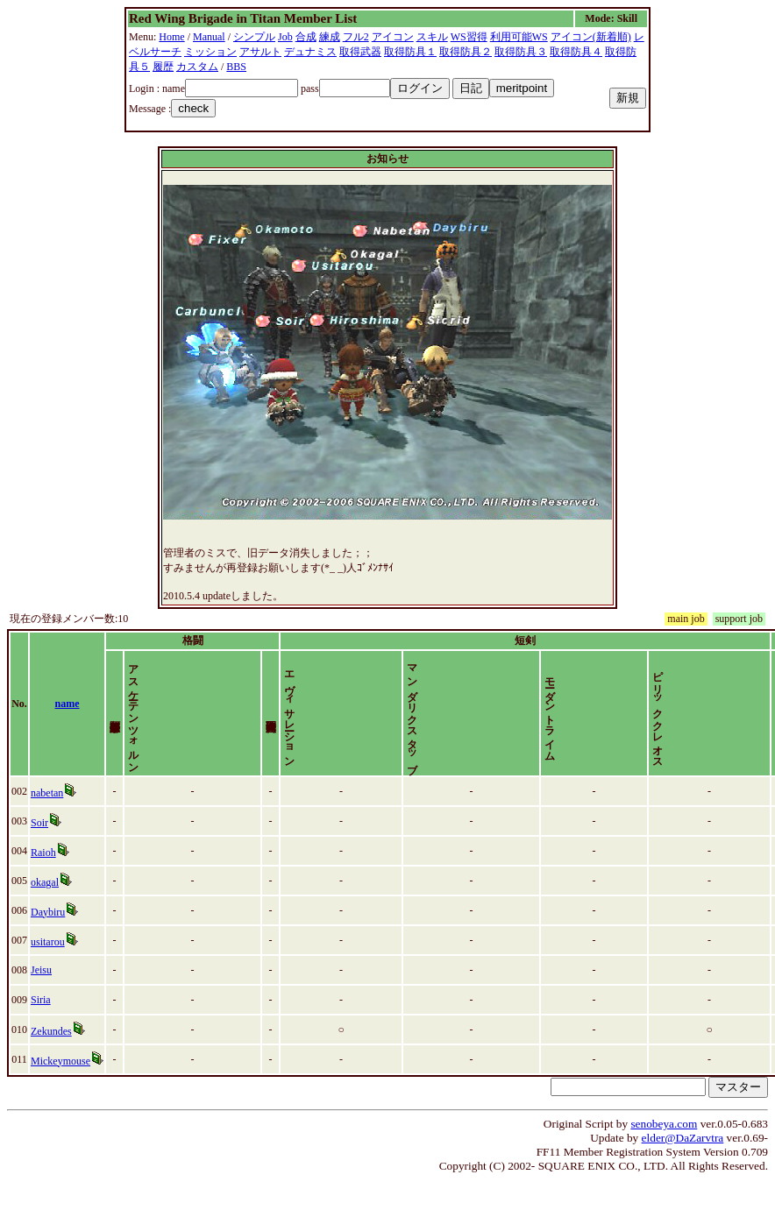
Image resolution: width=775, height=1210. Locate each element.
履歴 (163, 66)
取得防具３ (520, 52)
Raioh (43, 882)
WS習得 (469, 37)
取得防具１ (410, 52)
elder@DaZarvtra (683, 1167)
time (752, 718)
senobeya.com (663, 1153)
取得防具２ (465, 52)
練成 (329, 37)
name (67, 718)
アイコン (393, 37)
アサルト (260, 52)
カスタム (197, 66)
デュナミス (310, 52)
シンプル (254, 37)
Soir (39, 852)
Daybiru (48, 942)
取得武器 (360, 52)
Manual (209, 37)
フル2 (356, 37)
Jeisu (41, 1000)
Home (171, 37)
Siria (41, 1029)
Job (285, 37)
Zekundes (51, 1061)
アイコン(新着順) (591, 37)
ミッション (210, 52)
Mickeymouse (60, 1091)
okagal (45, 912)
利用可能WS (519, 37)
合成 (305, 37)
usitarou (48, 972)
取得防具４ (576, 52)
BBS (236, 66)
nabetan (47, 823)
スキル (432, 37)
